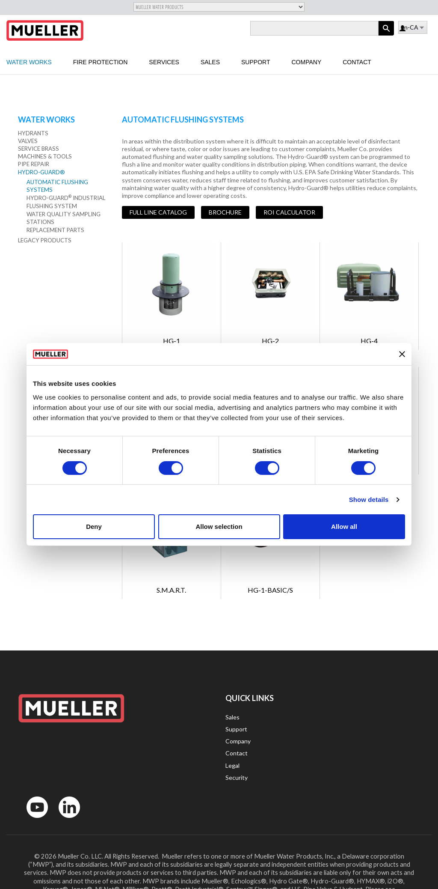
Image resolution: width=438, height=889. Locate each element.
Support (255, 62)
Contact (357, 62)
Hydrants (33, 133)
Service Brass (38, 148)
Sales (210, 62)
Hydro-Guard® (41, 172)
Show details (369, 499)
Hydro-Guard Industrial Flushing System (66, 201)
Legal (232, 765)
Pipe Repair (33, 164)
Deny (94, 526)
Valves (28, 140)
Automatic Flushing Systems (57, 186)
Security (236, 777)
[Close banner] (402, 354)
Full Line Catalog (158, 212)
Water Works (29, 62)
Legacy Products (44, 240)
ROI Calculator (289, 212)
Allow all (344, 526)
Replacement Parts (55, 230)
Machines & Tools (45, 156)
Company (306, 62)
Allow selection (218, 526)
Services (164, 62)
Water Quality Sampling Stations (64, 218)
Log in (403, 29)
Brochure (225, 212)
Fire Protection (100, 62)
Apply (386, 35)
